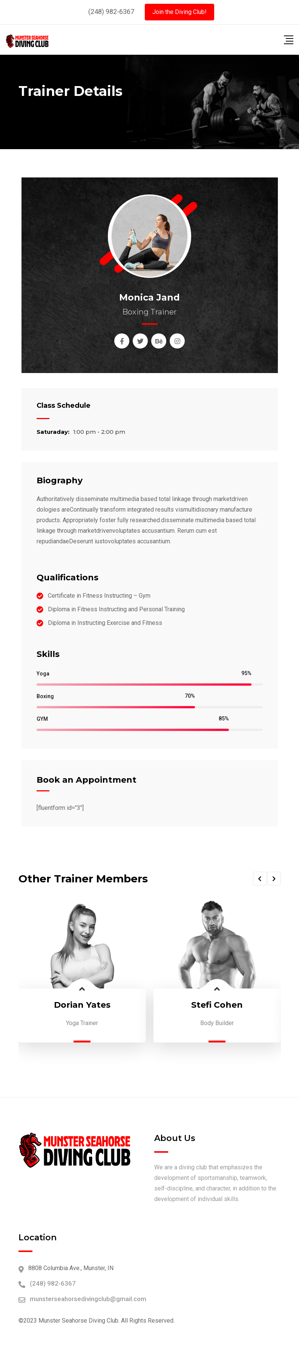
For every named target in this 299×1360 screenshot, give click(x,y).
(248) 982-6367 (111, 11)
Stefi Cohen (217, 1005)
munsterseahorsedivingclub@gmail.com (88, 1299)
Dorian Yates (82, 1005)
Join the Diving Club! (179, 11)
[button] (260, 878)
